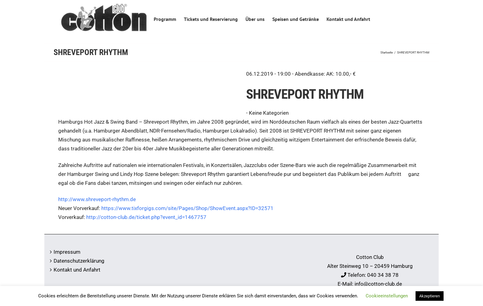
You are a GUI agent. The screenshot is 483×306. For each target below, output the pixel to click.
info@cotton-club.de (378, 284)
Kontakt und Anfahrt (77, 270)
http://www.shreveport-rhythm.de (97, 199)
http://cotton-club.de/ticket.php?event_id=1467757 (146, 217)
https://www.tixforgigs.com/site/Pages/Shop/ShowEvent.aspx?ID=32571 (187, 208)
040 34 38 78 (383, 275)
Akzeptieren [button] (429, 296)
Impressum (67, 252)
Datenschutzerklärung (79, 261)
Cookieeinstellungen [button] (387, 296)
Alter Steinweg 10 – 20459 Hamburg (370, 266)
